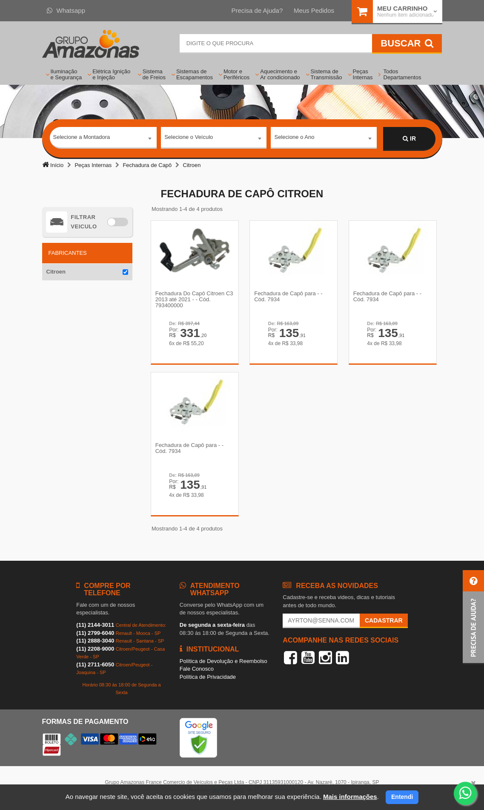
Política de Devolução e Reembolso (223, 664)
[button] (473, 617)
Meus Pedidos (314, 10)
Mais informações (350, 796)
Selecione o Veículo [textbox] (188, 138)
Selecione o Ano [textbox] (294, 138)
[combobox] (103, 139)
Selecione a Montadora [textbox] (81, 138)
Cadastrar (384, 623)
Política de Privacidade (208, 680)
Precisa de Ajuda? (257, 10)
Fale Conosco (197, 672)
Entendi (402, 796)
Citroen (56, 271)
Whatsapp (66, 10)
